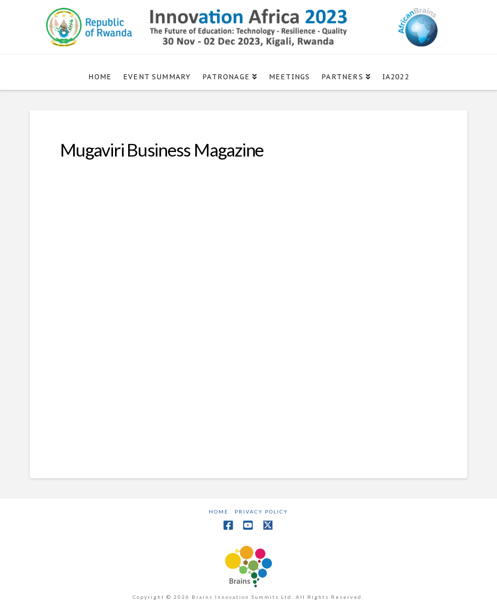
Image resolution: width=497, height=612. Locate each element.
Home (219, 511)
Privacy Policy (261, 511)
